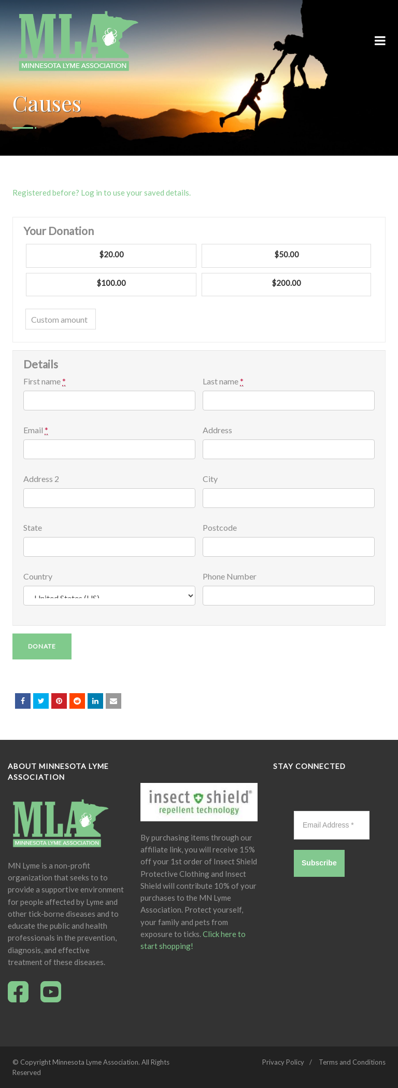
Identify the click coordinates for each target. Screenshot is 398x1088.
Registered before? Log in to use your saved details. (101, 192)
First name (44, 381)
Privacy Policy (283, 1062)
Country (37, 576)
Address (217, 430)
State (32, 528)
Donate (42, 646)
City (210, 479)
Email (35, 430)
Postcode (220, 528)
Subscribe (319, 863)
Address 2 (41, 479)
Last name (223, 381)
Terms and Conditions (352, 1062)
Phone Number (230, 576)
